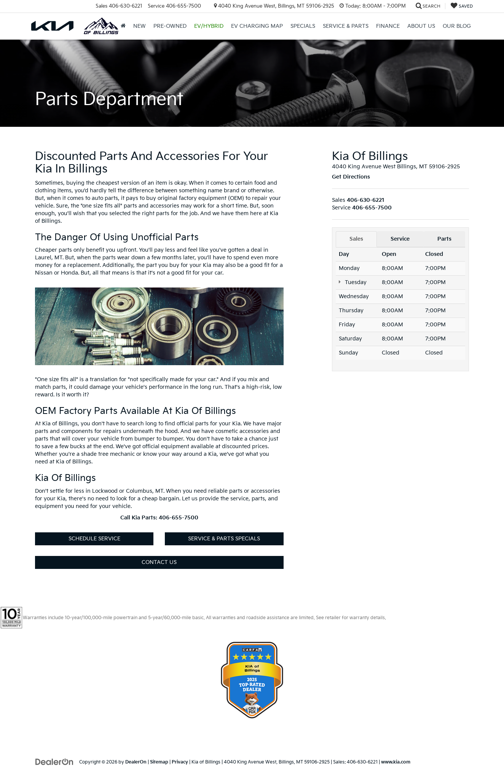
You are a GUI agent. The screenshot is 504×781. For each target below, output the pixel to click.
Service (400, 239)
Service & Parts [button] (345, 26)
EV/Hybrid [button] (208, 26)
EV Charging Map (257, 26)
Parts (444, 239)
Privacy (180, 762)
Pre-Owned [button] (170, 26)
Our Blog (457, 26)
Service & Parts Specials (224, 538)
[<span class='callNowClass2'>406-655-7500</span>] (372, 207)
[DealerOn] (54, 762)
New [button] (139, 26)
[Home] (123, 26)
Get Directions (351, 177)
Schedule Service (94, 538)
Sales (356, 239)
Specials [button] (302, 26)
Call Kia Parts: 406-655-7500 (159, 517)
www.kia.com (395, 762)
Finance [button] (388, 26)
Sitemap (159, 762)
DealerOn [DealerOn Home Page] (136, 762)
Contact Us (159, 562)
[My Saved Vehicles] (462, 6)
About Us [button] (421, 26)
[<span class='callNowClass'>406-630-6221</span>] (365, 200)
